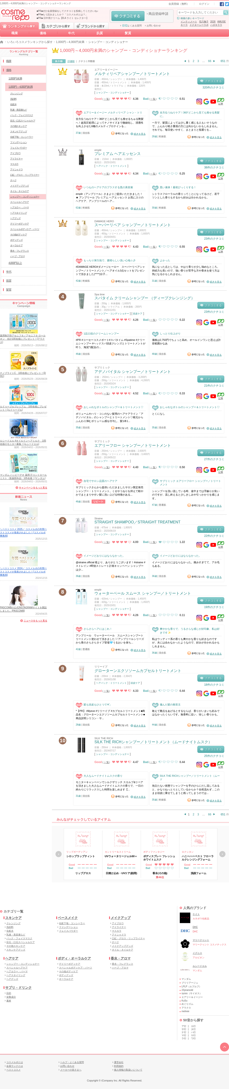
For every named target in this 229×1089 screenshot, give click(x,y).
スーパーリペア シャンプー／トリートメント (132, 225)
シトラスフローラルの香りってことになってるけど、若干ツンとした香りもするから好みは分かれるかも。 (186, 195)
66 (209, 61)
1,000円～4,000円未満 (70, 42)
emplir (98, 150)
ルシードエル (200, 966)
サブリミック (102, 367)
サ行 (184, 1029)
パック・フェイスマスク (21, 115)
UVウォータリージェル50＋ (121, 856)
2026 (213, 21)
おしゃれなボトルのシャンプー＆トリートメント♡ (109, 407)
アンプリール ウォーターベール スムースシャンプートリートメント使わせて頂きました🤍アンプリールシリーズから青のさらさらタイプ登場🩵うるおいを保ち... (110, 639)
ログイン (204, 3)
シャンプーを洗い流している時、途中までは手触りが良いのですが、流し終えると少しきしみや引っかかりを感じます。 (186, 495)
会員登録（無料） (179, 3)
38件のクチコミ (214, 167)
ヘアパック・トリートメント (111, 166)
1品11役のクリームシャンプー (97, 333)
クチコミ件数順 (86, 61)
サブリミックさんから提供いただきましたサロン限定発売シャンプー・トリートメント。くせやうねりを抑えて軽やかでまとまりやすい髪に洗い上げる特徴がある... (109, 491)
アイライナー (16, 158)
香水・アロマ (121, 958)
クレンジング (16, 93)
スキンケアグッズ (18, 131)
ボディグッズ (16, 240)
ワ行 (193, 1038)
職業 (14, 33)
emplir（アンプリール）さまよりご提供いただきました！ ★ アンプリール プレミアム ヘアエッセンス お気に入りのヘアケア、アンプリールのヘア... (110, 197)
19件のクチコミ (214, 607)
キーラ (184, 25)
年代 (71, 33)
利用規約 (118, 1066)
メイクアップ (121, 918)
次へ (222, 854)
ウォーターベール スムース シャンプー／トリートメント (142, 593)
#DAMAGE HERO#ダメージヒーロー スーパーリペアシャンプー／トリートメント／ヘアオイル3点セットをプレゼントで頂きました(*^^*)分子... (110, 270)
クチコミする (127, 16)
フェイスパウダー (18, 147)
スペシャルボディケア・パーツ (24, 229)
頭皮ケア (137, 313)
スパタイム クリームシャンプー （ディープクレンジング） (144, 298)
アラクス (186, 1007)
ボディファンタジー (154, 852)
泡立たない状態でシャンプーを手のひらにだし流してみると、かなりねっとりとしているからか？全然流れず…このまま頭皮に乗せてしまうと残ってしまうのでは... (186, 789)
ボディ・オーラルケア (74, 958)
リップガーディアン (77, 852)
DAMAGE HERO (104, 221)
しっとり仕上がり (166, 333)
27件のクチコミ (214, 459)
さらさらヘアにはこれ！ (94, 629)
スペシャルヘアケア (19, 202)
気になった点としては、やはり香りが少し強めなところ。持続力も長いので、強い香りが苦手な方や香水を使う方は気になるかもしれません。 (186, 270)
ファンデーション (18, 142)
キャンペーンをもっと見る (33, 487)
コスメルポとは (14, 1062)
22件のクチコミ (214, 536)
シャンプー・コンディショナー (112, 92)
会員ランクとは (14, 1066)
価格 (43, 33)
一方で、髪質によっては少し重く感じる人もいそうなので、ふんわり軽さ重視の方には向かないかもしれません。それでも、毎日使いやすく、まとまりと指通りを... (186, 126)
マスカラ (14, 164)
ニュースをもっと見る (35, 620)
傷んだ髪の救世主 (166, 704)
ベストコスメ (13, 1069)
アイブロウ (15, 153)
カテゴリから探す (56, 25)
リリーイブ (100, 666)
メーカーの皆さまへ (70, 1069)
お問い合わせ (154, 26)
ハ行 (193, 1032)
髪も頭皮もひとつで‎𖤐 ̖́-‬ (93, 704)
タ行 (193, 1029)
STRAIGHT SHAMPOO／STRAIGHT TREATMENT (137, 522)
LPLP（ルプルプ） (191, 986)
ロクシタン (188, 852)
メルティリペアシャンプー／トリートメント (132, 74)
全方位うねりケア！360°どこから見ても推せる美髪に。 (186, 114)
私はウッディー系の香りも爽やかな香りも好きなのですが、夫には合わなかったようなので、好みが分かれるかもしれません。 (186, 643)
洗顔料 (13, 99)
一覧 (106, 99)
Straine (98, 518)
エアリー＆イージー (106, 69)
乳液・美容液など (18, 109)
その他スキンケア (18, 126)
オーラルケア (16, 245)
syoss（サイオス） (192, 993)
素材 (8, 1000)
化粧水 (13, 104)
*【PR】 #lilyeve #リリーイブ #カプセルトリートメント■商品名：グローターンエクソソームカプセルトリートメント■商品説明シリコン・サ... (110, 714)
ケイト (196, 914)
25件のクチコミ (214, 756)
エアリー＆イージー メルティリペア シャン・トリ (109, 112)
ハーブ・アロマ (17, 256)
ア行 (184, 1026)
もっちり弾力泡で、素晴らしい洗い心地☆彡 (106, 260)
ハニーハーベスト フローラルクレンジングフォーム (198, 858)
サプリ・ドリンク (18, 987)
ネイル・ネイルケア (19, 191)
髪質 (128, 33)
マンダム (186, 979)
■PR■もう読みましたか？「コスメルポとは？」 (62, 14)
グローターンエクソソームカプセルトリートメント (137, 671)
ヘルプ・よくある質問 (72, 1062)
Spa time (99, 294)
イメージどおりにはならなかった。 (100, 556)
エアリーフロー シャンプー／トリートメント (132, 445)
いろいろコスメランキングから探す (30, 42)
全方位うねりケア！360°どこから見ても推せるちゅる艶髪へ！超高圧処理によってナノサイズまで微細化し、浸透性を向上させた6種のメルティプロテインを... (110, 122)
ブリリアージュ (190, 982)
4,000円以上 (15, 263)
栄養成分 (11, 997)
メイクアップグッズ (19, 185)
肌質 (99, 33)
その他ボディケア (18, 234)
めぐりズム (187, 1004)
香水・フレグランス (19, 251)
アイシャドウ (16, 169)
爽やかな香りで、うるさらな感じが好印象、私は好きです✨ (186, 630)
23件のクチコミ (214, 238)
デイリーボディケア (19, 223)
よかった (161, 260)
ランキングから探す (19, 25)
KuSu (184, 1000)
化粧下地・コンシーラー (21, 137)
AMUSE (221, 21)
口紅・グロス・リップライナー (24, 175)
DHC (195, 927)
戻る (58, 854)
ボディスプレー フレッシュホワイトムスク (159, 858)
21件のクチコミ (214, 385)
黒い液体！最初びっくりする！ (174, 187)
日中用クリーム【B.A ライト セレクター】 (66, 18)
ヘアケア (11, 958)
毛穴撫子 (203, 21)
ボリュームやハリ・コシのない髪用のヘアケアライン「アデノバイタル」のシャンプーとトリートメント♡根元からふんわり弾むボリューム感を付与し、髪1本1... (109, 417)
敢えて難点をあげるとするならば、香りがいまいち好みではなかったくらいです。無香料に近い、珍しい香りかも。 (186, 712)
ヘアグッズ (15, 218)
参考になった (119, 133)
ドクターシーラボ (199, 25)
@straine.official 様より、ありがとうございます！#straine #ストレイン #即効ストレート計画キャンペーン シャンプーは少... (110, 566)
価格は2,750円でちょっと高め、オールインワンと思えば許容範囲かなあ (186, 341)
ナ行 (184, 1032)
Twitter (227, 4)
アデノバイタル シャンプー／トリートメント (132, 372)
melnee (185, 1011)
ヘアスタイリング (18, 213)
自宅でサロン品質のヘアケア (96, 481)
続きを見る (140, 134)
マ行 (184, 1035)
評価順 (71, 61)
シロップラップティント (80, 856)
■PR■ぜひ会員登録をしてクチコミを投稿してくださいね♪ (67, 11)
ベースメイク (68, 918)
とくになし (158, 413)
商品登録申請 (158, 13)
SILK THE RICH (103, 738)
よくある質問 (132, 26)
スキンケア (13, 918)
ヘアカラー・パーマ (19, 207)
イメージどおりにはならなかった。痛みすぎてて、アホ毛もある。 (186, 564)
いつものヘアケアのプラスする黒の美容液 (104, 187)
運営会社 (118, 1062)
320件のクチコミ (213, 87)
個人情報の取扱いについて (128, 1069)
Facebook (222, 4)
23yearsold (187, 990)
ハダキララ (216, 25)
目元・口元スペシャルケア (22, 120)
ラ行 (184, 1038)
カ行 (193, 1026)
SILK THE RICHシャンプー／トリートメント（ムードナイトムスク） (153, 742)
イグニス (197, 953)
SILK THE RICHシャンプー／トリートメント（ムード (186, 777)
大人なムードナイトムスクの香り (99, 776)
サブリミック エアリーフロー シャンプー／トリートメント (186, 482)
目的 (8, 993)
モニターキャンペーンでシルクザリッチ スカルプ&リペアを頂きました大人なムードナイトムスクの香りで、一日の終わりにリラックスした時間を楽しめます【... (109, 786)
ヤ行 (193, 1035)
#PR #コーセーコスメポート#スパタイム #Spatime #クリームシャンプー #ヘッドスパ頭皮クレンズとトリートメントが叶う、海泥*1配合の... (110, 343)
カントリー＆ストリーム (118, 852)
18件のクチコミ (214, 684)
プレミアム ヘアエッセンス (117, 154)
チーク (13, 180)
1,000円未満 (15, 78)
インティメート (189, 21)
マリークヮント (201, 940)
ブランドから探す (91, 25)
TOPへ (224, 1047)
